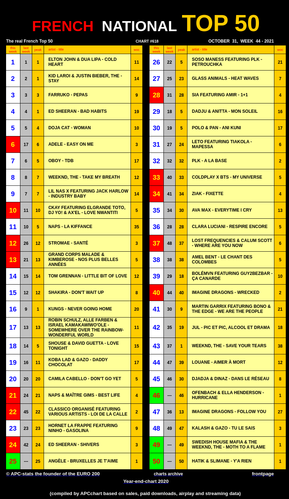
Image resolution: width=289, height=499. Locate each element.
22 (169, 62)
